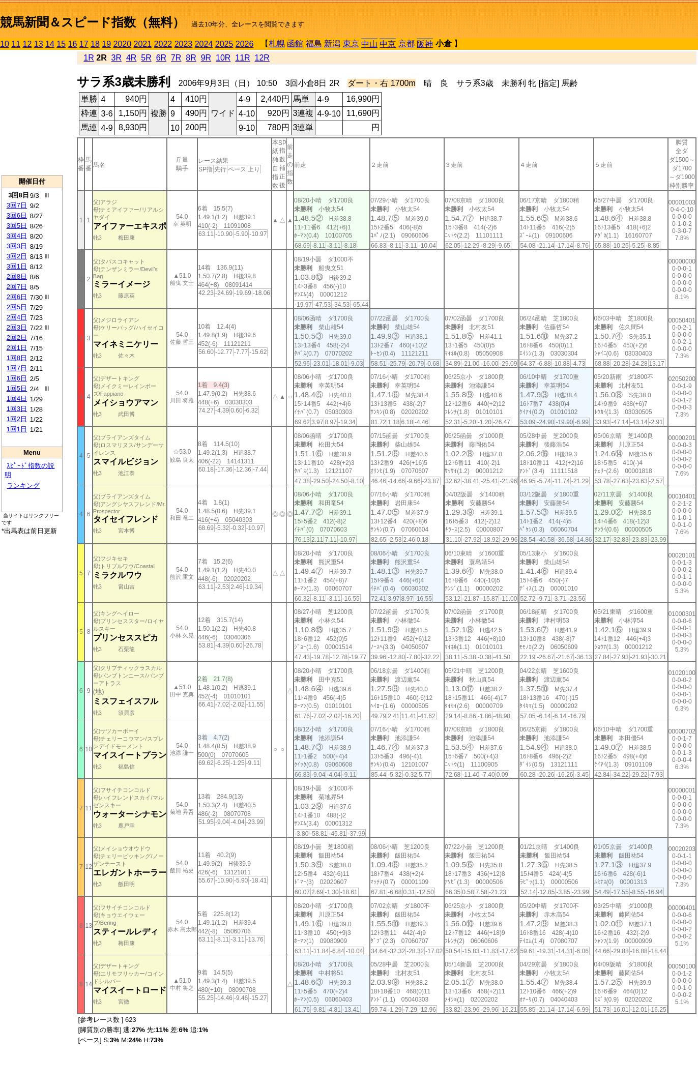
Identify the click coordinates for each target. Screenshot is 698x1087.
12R (262, 57)
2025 (224, 44)
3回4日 (17, 236)
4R (131, 57)
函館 (295, 43)
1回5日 (17, 388)
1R (88, 57)
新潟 (332, 43)
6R (161, 57)
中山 (369, 44)
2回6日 (17, 297)
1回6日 (17, 378)
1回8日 (17, 358)
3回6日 (17, 215)
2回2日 (17, 337)
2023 (183, 44)
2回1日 (17, 347)
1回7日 (17, 368)
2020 (122, 44)
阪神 (425, 44)
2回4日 (17, 317)
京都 (406, 43)
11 (15, 44)
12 (27, 44)
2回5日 (17, 307)
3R (116, 57)
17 (84, 44)
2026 (245, 44)
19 (106, 44)
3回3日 (17, 246)
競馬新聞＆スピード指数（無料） (92, 22)
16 (72, 44)
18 (95, 44)
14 (49, 44)
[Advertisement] (32, 112)
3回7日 (17, 205)
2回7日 (17, 286)
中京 (388, 44)
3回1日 (17, 266)
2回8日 (17, 276)
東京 (351, 43)
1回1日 (17, 429)
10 (4, 44)
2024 (204, 44)
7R (176, 57)
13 (38, 44)
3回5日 (17, 225)
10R (223, 57)
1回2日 (17, 419)
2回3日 (17, 327)
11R (242, 57)
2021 (143, 44)
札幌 (277, 43)
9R (206, 57)
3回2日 (17, 256)
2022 (163, 44)
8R (191, 57)
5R (146, 57)
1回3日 (17, 409)
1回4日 (17, 398)
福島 (314, 43)
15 (61, 44)
